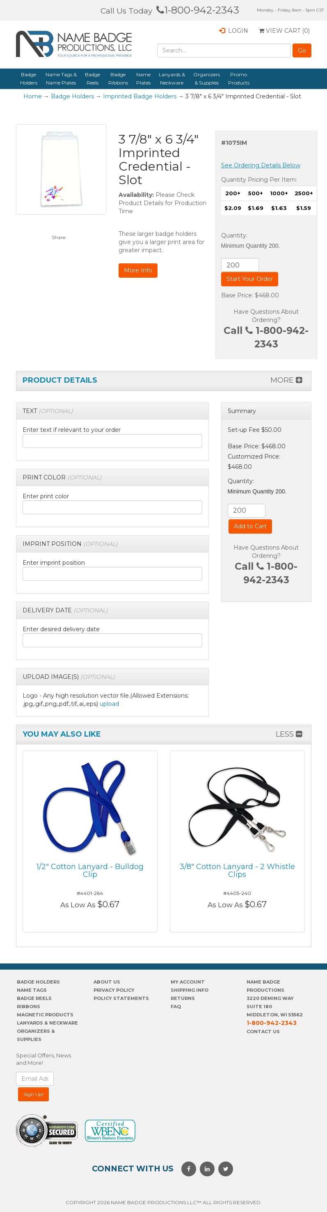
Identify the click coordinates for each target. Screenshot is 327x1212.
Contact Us (263, 1031)
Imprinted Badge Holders (139, 96)
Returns (183, 998)
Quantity (233, 235)
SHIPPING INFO (189, 990)
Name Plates (143, 78)
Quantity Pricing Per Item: (259, 179)
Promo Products (238, 78)
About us (107, 982)
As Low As (78, 905)
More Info (138, 270)
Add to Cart (250, 526)
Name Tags (32, 990)
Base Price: (244, 446)
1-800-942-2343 (197, 10)
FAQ (176, 1006)
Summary (242, 411)
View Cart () (284, 30)
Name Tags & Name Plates (61, 78)
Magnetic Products (45, 1015)
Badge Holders (28, 78)
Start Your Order (249, 279)
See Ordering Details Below (260, 165)
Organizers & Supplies (206, 78)
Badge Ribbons (118, 78)
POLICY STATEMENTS (121, 998)
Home (32, 96)
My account (188, 982)
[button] (48, 411)
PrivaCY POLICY (114, 990)
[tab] (112, 411)
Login (233, 30)
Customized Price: (254, 456)
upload (109, 704)
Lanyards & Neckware (172, 78)
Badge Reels (92, 78)
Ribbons (28, 1006)
